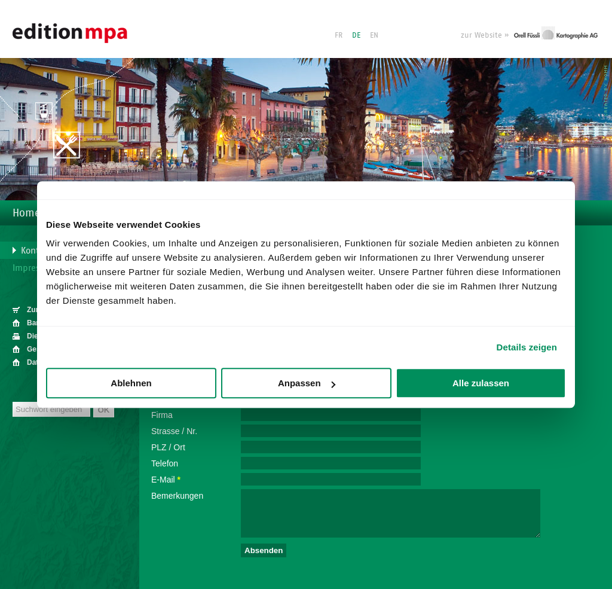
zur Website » (485, 34)
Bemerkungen (177, 496)
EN (374, 34)
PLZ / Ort (168, 447)
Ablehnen (131, 383)
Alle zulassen (480, 383)
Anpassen (306, 383)
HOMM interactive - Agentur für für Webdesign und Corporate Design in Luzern (606, 91)
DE (356, 34)
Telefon (164, 463)
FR (338, 34)
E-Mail (165, 479)
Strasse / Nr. (174, 431)
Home (26, 213)
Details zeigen (527, 347)
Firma (162, 415)
